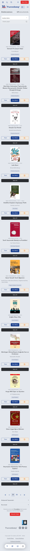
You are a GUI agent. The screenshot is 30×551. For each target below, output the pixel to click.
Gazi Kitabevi (15, 320)
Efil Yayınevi (15, 434)
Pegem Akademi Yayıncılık (15, 285)
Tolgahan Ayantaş (23, 280)
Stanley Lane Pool (15, 205)
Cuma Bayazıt (15, 51)
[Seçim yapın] (15, 18)
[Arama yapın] (15, 22)
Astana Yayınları (15, 54)
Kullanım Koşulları (15, 541)
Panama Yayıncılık (15, 133)
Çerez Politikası (19, 538)
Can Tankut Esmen (15, 243)
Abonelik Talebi (15, 514)
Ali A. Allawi (15, 431)
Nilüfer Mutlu (15, 92)
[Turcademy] (10, 528)
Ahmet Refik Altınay (15, 167)
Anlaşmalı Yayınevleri (7, 500)
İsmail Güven (4, 280)
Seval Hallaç (5, 282)
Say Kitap (15, 208)
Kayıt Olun (24, 2)
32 (17, 494)
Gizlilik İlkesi (10, 538)
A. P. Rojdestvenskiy (15, 394)
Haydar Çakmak (15, 471)
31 (13, 494)
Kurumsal (4, 505)
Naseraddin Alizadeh (15, 356)
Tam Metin (15, 59)
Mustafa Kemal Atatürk (15, 130)
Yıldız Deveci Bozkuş (13, 280)
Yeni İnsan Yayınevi (15, 246)
